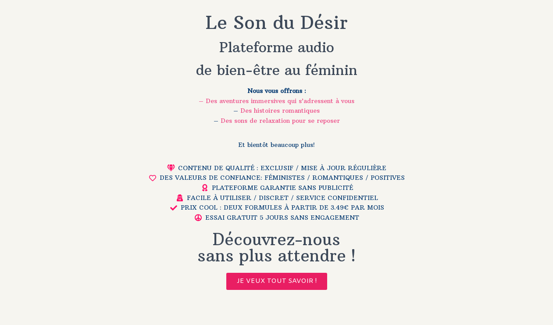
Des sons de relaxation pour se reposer (280, 121)
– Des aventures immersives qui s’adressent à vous (276, 101)
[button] (276, 281)
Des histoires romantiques (280, 110)
